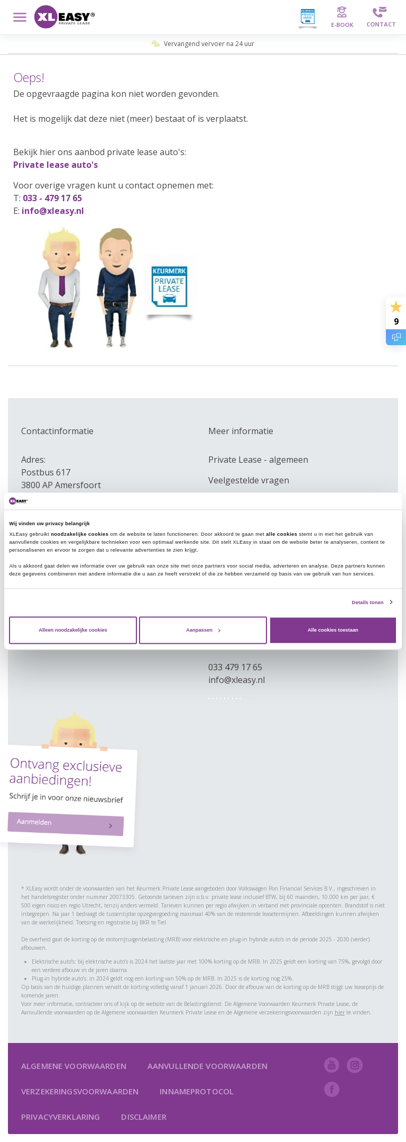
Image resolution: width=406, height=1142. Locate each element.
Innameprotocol (197, 1091)
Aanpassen (203, 630)
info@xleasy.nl (53, 211)
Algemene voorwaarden (73, 1065)
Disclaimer (143, 1116)
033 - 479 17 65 (52, 198)
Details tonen (368, 602)
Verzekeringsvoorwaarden (80, 1091)
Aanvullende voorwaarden (207, 1065)
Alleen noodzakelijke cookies (73, 630)
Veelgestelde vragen (248, 480)
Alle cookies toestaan (333, 630)
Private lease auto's (55, 164)
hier (340, 1012)
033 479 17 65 (235, 667)
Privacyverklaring (60, 1116)
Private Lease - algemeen (258, 459)
